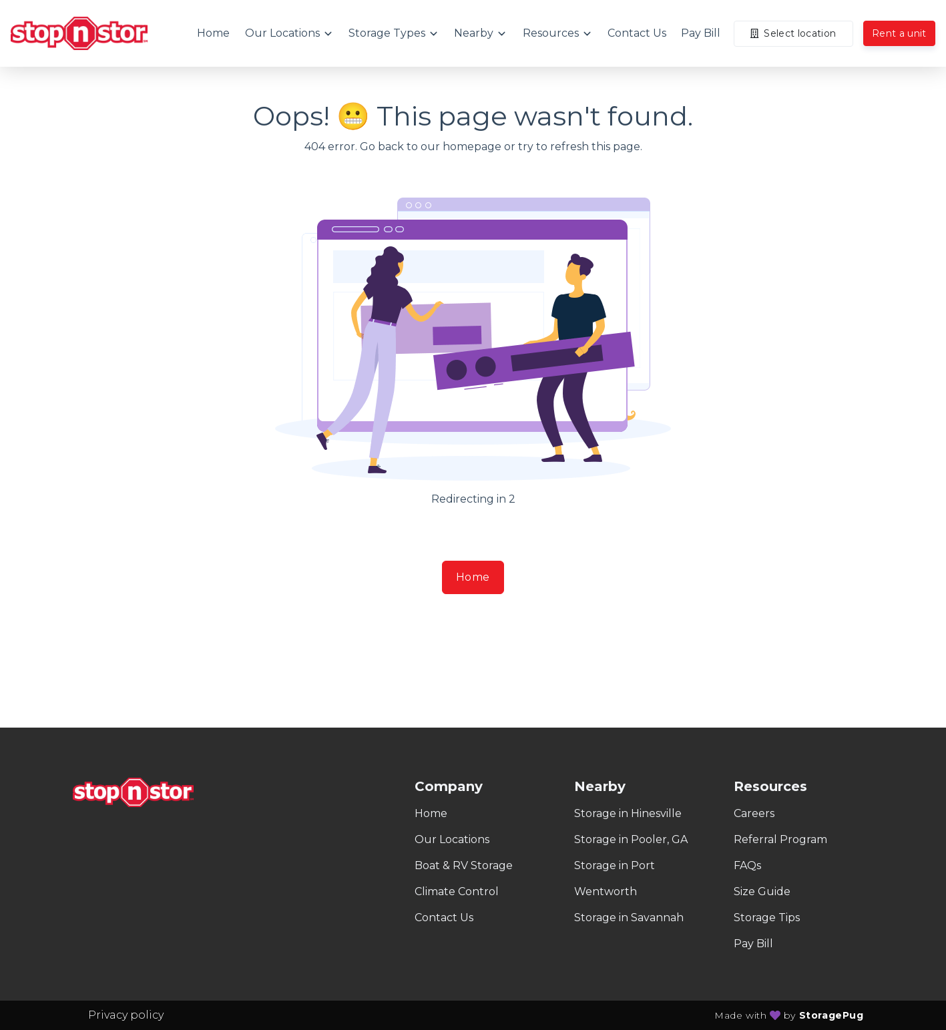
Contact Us (444, 917)
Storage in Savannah (629, 917)
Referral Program (780, 839)
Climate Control (457, 891)
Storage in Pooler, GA (631, 839)
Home (473, 577)
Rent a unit (899, 33)
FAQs (747, 865)
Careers (754, 813)
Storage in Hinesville (628, 813)
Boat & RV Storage (464, 865)
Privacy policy (126, 1015)
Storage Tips (767, 917)
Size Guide (762, 891)
